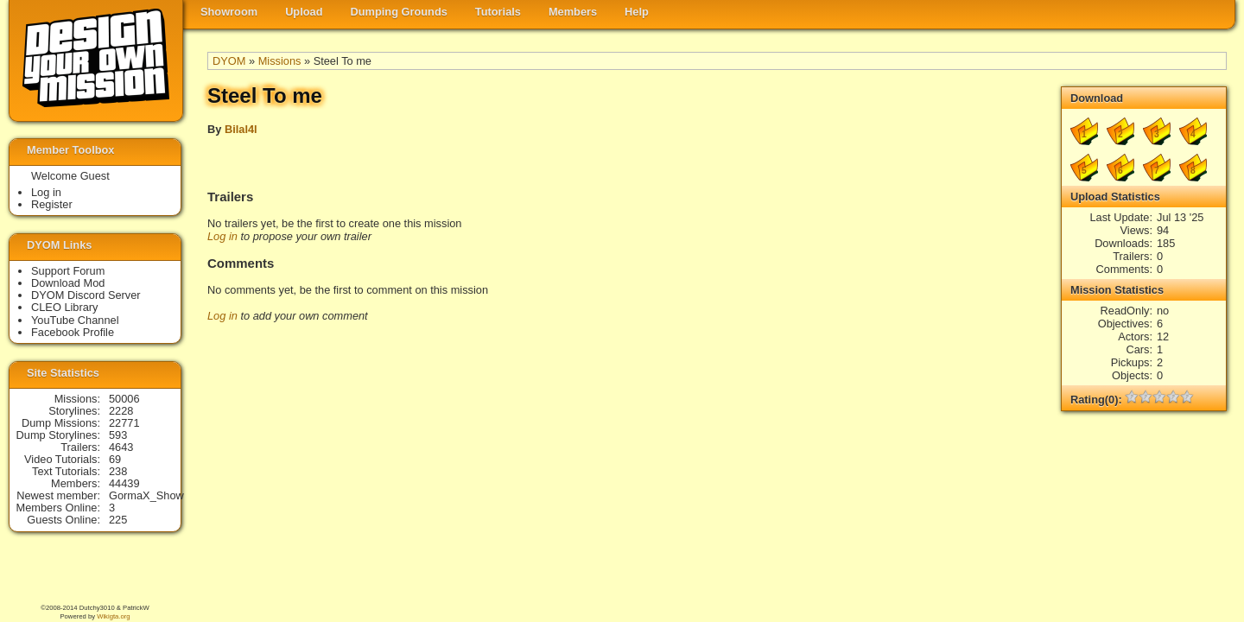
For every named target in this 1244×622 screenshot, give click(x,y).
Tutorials (498, 11)
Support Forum (68, 270)
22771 (124, 422)
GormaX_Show (146, 495)
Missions (279, 60)
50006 (124, 398)
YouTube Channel (75, 320)
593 (118, 434)
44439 (124, 483)
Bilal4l (241, 129)
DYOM (229, 60)
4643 (121, 447)
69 (115, 459)
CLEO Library (64, 307)
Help (637, 11)
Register (52, 204)
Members (573, 11)
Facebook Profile (72, 332)
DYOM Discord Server (86, 295)
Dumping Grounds (399, 11)
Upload (303, 11)
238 (118, 471)
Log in (222, 236)
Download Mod (68, 282)
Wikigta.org (113, 616)
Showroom (228, 11)
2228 (121, 410)
